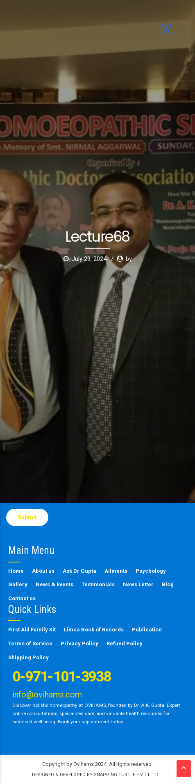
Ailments (115, 571)
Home (16, 571)
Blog (168, 584)
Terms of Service (30, 643)
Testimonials (98, 584)
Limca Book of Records (94, 629)
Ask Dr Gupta (79, 571)
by (129, 153)
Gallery (17, 584)
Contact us (22, 598)
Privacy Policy (79, 643)
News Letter (138, 584)
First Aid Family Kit (32, 629)
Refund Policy (125, 643)
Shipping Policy (28, 657)
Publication (147, 629)
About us (43, 571)
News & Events (54, 584)
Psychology (151, 571)
